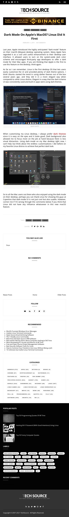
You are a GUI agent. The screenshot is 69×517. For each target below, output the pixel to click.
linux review (29, 387)
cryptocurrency (26, 373)
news (35, 390)
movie (24, 390)
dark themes (59, 134)
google (10, 383)
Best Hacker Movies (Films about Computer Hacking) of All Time (29, 340)
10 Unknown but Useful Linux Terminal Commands (24, 350)
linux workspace (47, 387)
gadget (31, 380)
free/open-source (14, 380)
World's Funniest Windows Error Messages (21, 331)
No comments (41, 43)
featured (35, 30)
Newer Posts (7, 295)
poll (9, 394)
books (45, 369)
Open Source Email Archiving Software (20, 335)
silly (48, 394)
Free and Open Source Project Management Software (25, 344)
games (43, 380)
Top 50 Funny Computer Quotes (27, 435)
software (11, 397)
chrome (10, 373)
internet (38, 383)
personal (47, 390)
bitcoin (35, 369)
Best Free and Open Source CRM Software (21, 339)
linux (43, 30)
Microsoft (11, 390)
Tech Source (35, 9)
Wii (36, 397)
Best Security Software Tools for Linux (19, 346)
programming (22, 394)
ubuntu (25, 397)
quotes (36, 394)
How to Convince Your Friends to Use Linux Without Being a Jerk (29, 348)
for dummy (36, 376)
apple (27, 30)
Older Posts (62, 295)
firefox (23, 376)
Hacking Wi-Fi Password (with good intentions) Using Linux (37, 425)
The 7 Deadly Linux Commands (17, 337)
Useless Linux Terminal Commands (18, 333)
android (10, 369)
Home (35, 295)
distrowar (42, 373)
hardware (24, 383)
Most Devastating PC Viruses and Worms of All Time (24, 342)
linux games (12, 387)
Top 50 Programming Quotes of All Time (30, 415)
